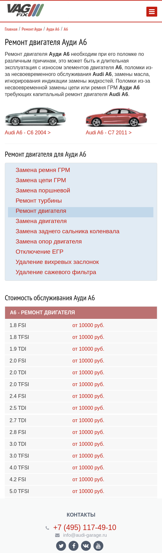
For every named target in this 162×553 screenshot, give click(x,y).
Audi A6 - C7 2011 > (109, 132)
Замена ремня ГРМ (43, 170)
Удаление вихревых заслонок (57, 261)
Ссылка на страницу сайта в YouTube (98, 546)
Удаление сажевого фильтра (56, 272)
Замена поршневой (43, 190)
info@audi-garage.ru (85, 535)
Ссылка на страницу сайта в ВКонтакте (86, 545)
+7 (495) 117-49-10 (84, 527)
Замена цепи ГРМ (41, 180)
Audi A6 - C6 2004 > (28, 132)
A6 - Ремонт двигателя (42, 312)
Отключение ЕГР (39, 251)
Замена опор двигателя (49, 241)
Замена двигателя (41, 221)
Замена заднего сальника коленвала (67, 231)
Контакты (81, 515)
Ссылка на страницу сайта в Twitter (61, 546)
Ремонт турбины (39, 200)
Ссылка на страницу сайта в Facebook (74, 546)
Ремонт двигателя (41, 210)
